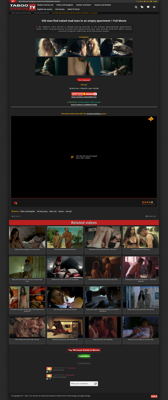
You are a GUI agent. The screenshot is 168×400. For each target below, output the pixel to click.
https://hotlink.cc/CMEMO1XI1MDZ (84, 105)
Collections (84, 356)
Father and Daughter (64, 5)
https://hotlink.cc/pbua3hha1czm (83, 97)
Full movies (59, 9)
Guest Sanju (71, 368)
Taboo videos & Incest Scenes (21, 13)
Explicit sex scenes (44, 9)
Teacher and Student (102, 5)
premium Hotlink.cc (94, 114)
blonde (61, 211)
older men (53, 211)
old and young (42, 211)
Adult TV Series (74, 9)
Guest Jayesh (70, 375)
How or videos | (146, 1)
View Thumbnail (84, 80)
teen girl (68, 211)
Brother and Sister (83, 5)
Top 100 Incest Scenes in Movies (84, 350)
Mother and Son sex (45, 5)
